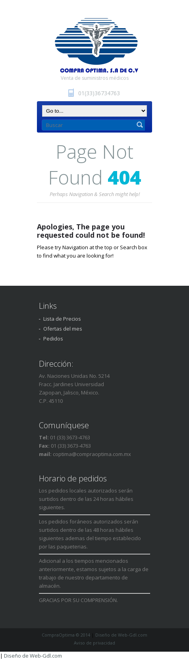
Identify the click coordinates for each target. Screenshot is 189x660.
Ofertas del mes (62, 328)
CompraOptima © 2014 (66, 635)
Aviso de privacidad (94, 643)
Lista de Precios (62, 318)
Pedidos (53, 338)
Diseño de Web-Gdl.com (121, 635)
